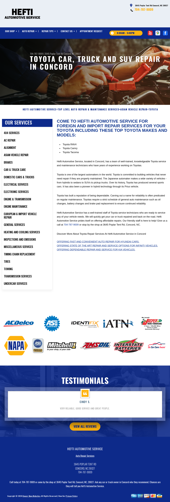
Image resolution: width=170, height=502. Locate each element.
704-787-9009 (144, 9)
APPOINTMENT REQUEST (91, 31)
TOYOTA (153, 121)
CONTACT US (67, 31)
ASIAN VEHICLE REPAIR (133, 121)
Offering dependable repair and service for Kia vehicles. (96, 261)
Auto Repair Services (85, 467)
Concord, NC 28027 (72, 53)
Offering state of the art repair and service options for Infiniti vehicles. (107, 257)
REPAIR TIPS (47, 31)
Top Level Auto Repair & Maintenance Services (88, 121)
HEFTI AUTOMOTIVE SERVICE (39, 121)
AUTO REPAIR (28, 31)
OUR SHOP (10, 31)
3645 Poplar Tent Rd (54, 53)
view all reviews (85, 438)
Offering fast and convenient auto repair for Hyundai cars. (98, 253)
